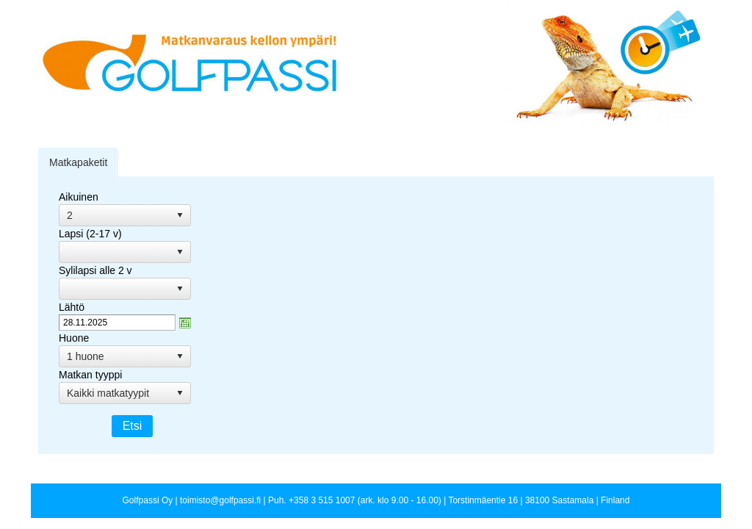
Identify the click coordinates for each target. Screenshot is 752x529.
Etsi (132, 426)
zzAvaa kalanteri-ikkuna (185, 322)
